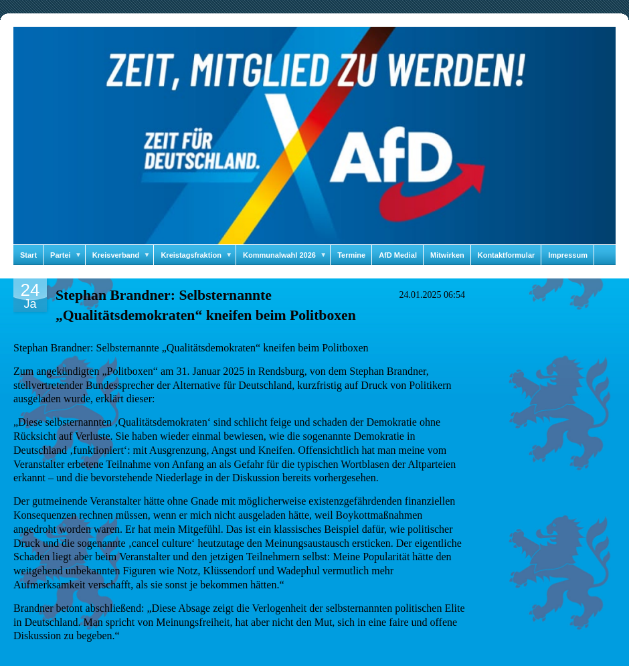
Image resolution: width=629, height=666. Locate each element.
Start (28, 255)
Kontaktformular (506, 255)
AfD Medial (398, 255)
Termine (351, 255)
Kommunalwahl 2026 (287, 255)
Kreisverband (123, 255)
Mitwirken (447, 255)
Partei (68, 255)
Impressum (568, 255)
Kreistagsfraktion (198, 255)
